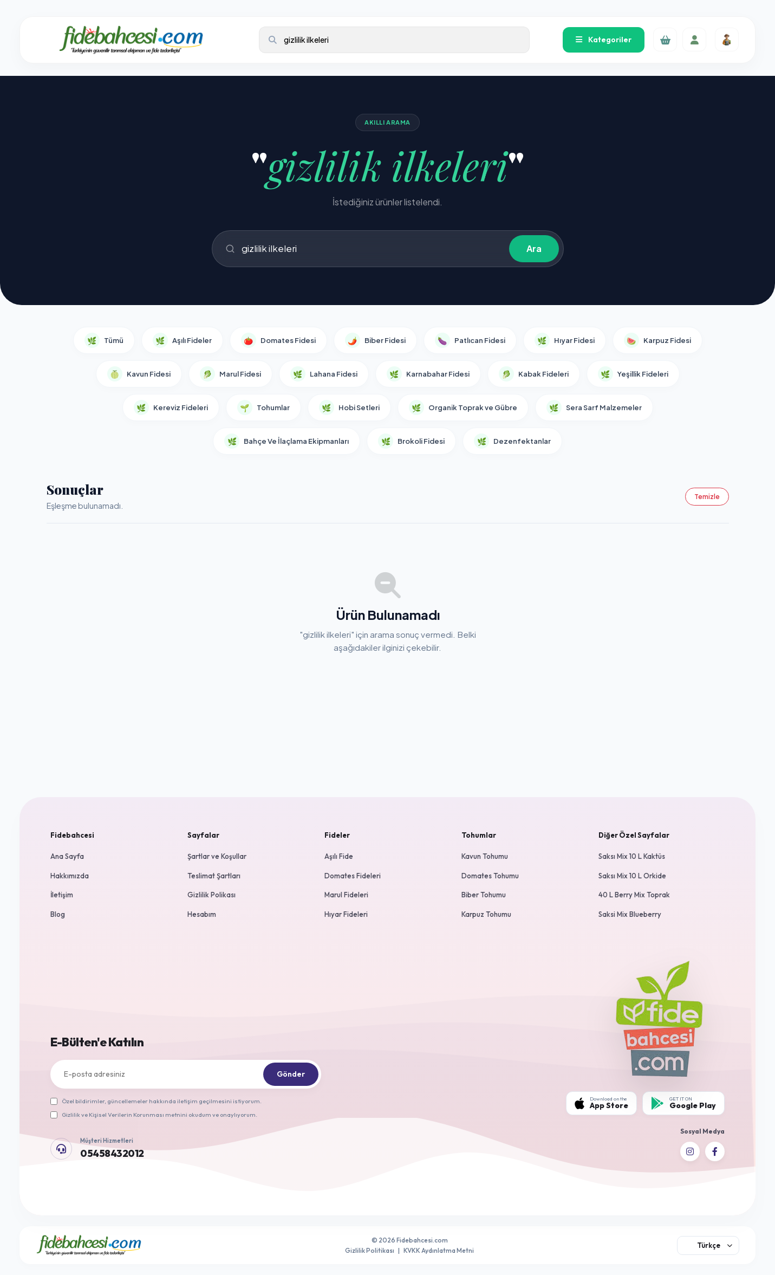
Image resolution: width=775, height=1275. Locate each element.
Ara (534, 248)
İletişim (61, 894)
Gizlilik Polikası (211, 894)
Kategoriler (603, 39)
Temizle (707, 497)
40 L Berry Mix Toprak (634, 894)
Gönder (291, 1074)
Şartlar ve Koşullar (216, 856)
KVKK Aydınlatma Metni (438, 1250)
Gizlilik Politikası (369, 1250)
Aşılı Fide (338, 856)
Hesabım (201, 914)
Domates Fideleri (352, 875)
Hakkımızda (69, 875)
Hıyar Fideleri (346, 914)
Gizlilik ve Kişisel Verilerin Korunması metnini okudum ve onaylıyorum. (153, 1114)
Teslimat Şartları (213, 875)
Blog (57, 914)
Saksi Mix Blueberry (629, 914)
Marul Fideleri (346, 894)
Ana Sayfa (67, 856)
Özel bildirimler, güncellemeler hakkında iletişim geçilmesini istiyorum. (156, 1101)
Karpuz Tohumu (486, 914)
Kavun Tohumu (484, 856)
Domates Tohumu (490, 875)
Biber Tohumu (483, 894)
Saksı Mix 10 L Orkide (632, 875)
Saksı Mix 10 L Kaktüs (631, 856)
